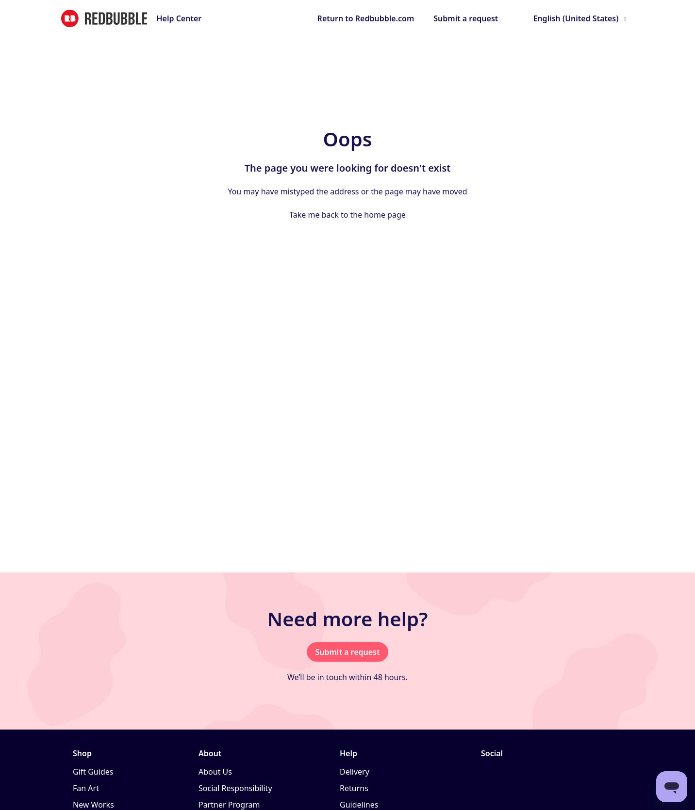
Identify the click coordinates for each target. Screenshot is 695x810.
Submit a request (465, 18)
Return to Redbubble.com (365, 18)
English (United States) (575, 18)
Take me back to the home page (347, 214)
